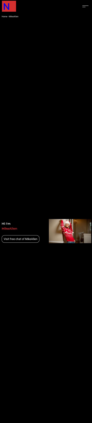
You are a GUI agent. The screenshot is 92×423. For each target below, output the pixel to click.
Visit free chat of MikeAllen (20, 239)
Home (4, 16)
